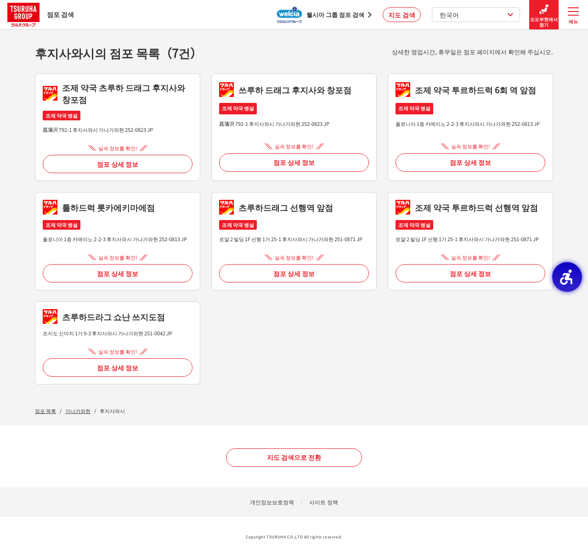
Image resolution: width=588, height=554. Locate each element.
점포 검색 (40, 14)
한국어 (477, 14)
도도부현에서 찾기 (544, 15)
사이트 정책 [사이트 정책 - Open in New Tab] (323, 502)
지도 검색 (401, 14)
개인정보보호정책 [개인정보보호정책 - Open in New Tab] (272, 502)
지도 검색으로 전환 (294, 457)
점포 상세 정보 (117, 164)
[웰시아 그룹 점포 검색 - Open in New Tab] (324, 14)
